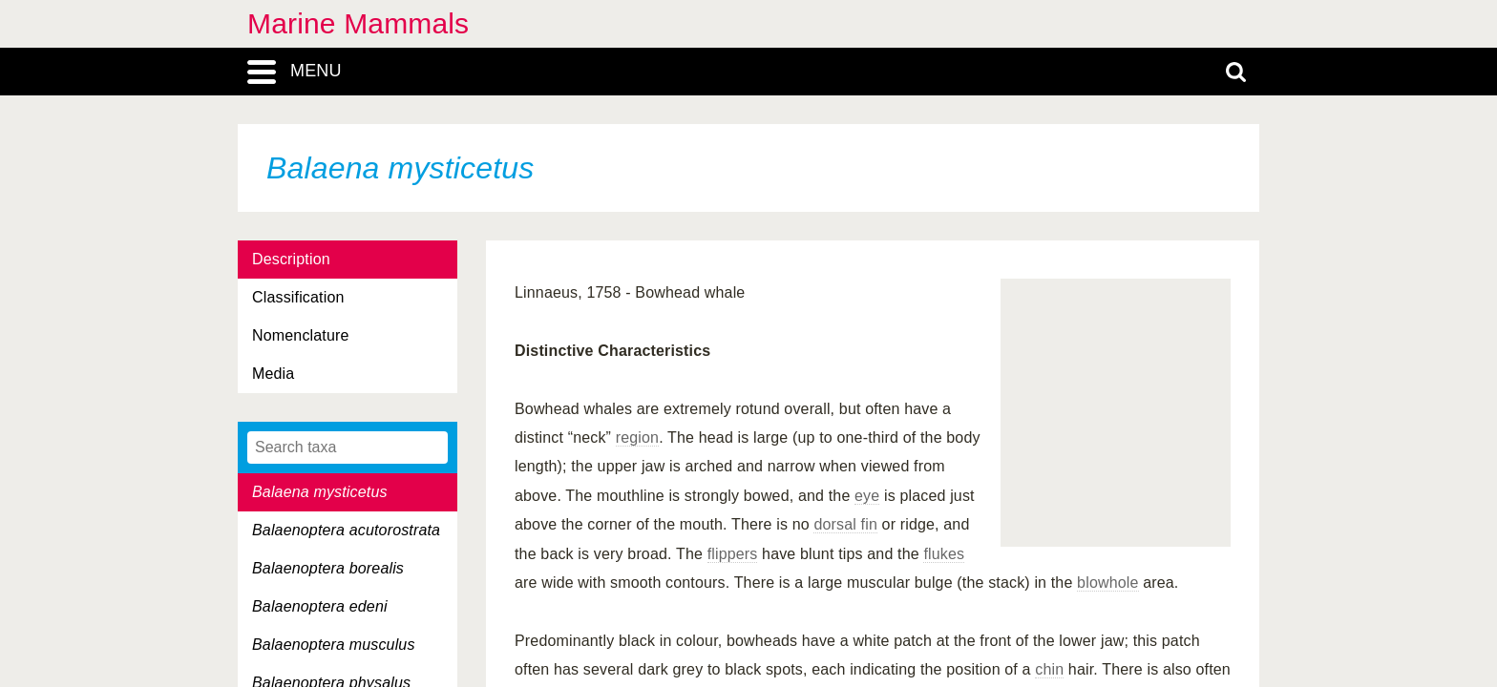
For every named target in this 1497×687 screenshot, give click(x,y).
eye (866, 496)
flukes (943, 554)
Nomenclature (300, 335)
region (637, 437)
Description (291, 259)
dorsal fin (845, 524)
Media (273, 373)
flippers (732, 554)
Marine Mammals (358, 23)
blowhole (1107, 582)
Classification (298, 297)
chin (1049, 669)
